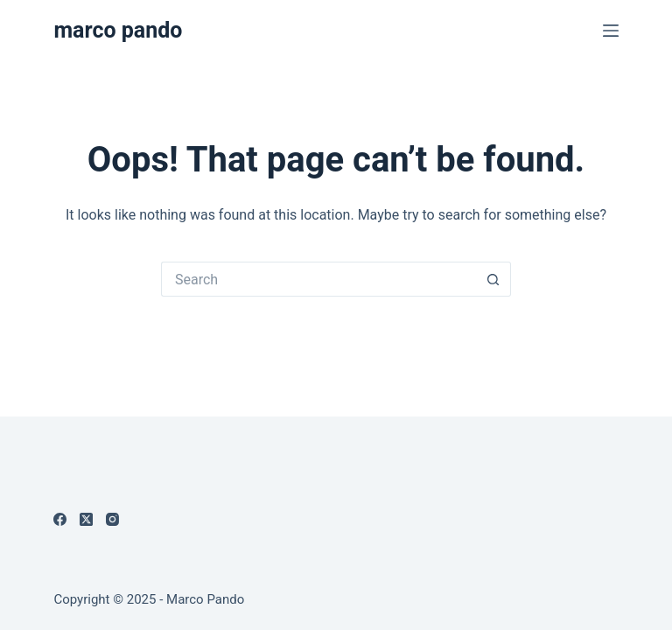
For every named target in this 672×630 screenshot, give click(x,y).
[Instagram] (112, 519)
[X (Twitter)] (86, 519)
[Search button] (493, 279)
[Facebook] (59, 519)
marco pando (117, 30)
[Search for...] (318, 279)
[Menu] (611, 30)
